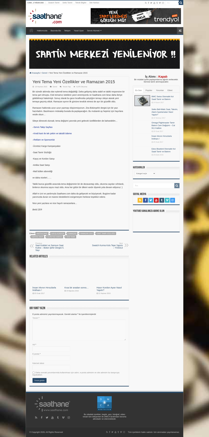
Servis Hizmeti (93, 30)
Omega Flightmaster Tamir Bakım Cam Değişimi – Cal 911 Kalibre (163, 125)
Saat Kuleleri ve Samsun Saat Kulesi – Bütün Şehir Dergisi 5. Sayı (51, 246)
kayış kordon (58, 233)
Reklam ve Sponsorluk (44, 140)
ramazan (72, 233)
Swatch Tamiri (53, 3)
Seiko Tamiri (67, 3)
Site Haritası (94, 3)
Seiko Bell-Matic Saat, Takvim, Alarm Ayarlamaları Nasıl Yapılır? (165, 112)
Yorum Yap (67, 87)
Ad (34, 344)
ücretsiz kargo (54, 237)
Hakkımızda (42, 30)
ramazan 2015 (87, 233)
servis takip (37, 237)
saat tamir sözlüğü (106, 233)
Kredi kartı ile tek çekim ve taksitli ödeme (53, 133)
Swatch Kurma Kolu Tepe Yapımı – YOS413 (107, 245)
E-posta (37, 354)
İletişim (67, 30)
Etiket (170, 90)
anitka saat (42, 233)
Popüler (148, 90)
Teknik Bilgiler (80, 3)
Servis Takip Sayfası (43, 127)
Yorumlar (160, 90)
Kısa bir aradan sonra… (76, 287)
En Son (138, 90)
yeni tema (70, 237)
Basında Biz (56, 30)
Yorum (36, 318)
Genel (44, 73)
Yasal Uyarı (79, 30)
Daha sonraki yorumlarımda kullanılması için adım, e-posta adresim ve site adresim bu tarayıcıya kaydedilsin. (76, 373)
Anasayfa (31, 30)
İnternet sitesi (38, 363)
